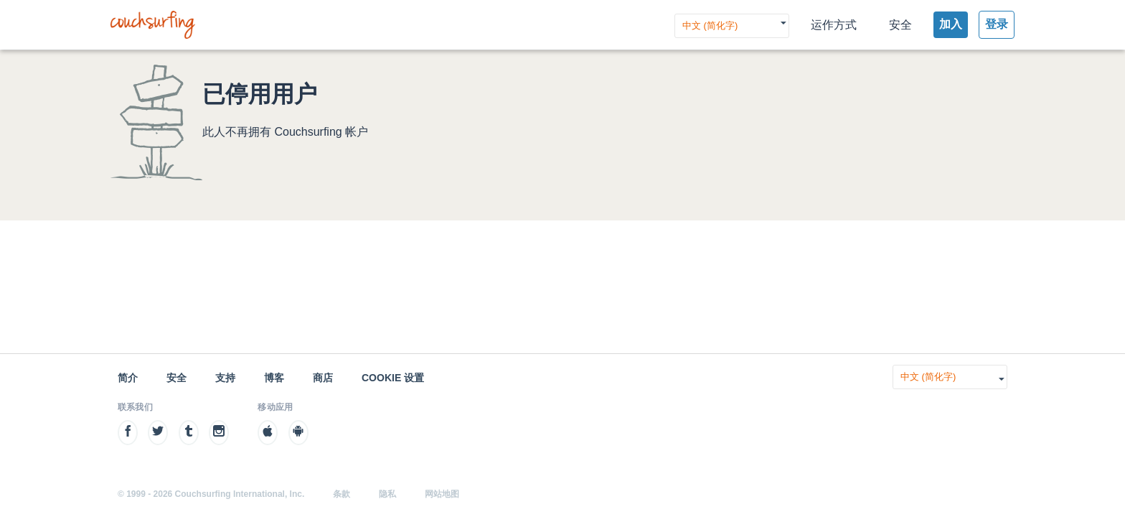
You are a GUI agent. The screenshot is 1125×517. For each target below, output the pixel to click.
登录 (996, 24)
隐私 (387, 494)
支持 (225, 377)
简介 (128, 377)
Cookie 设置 (393, 377)
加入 (950, 24)
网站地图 (442, 494)
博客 (274, 377)
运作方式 (834, 25)
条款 (341, 494)
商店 (323, 377)
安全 (900, 25)
